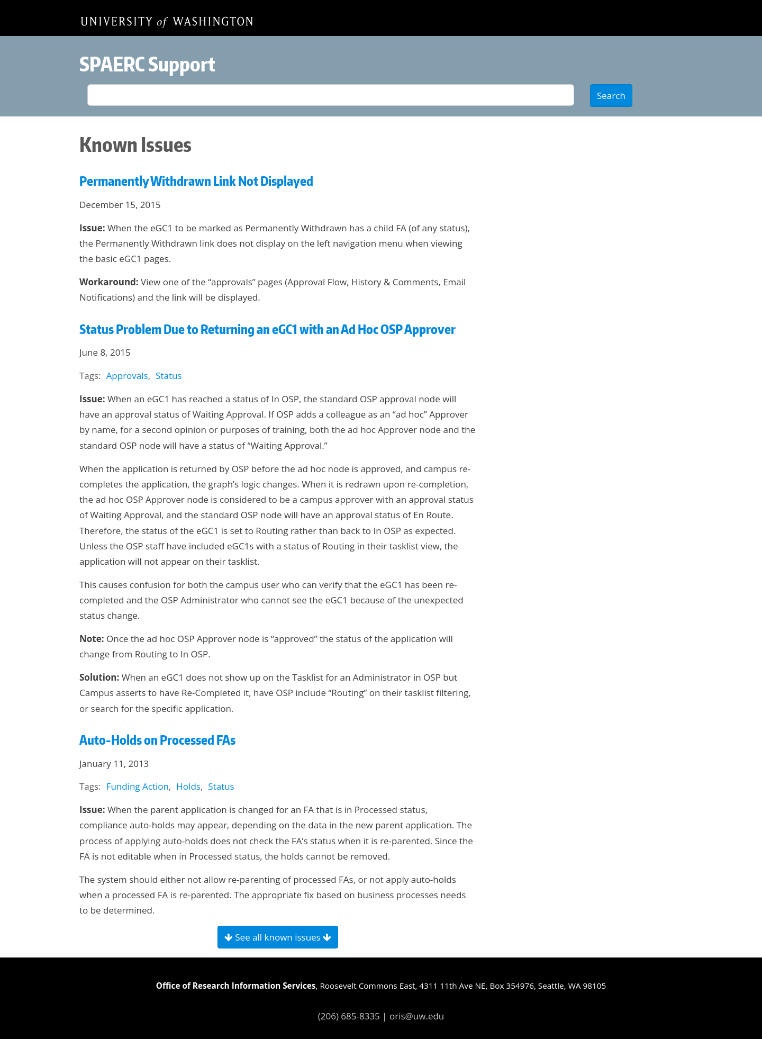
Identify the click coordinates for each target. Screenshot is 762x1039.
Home (166, 21)
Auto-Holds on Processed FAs (157, 739)
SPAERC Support (147, 63)
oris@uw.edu (416, 1016)
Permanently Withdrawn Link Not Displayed (196, 181)
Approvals (127, 375)
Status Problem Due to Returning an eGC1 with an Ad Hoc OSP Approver (267, 329)
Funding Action (137, 786)
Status (169, 375)
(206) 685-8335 (349, 1016)
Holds (188, 786)
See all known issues (277, 937)
